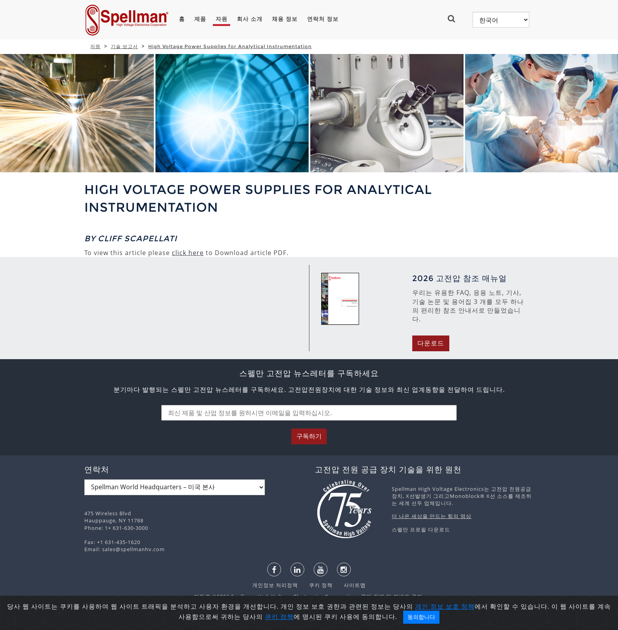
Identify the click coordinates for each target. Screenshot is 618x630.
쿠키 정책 (317, 585)
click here (188, 252)
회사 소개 (249, 18)
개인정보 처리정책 (276, 585)
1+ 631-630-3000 (126, 527)
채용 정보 (285, 18)
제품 (200, 18)
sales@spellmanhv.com (133, 549)
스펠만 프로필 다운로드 (421, 529)
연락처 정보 (323, 18)
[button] (455, 18)
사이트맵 (350, 585)
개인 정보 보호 (438, 621)
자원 (221, 18)
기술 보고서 (124, 46)
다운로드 (430, 343)
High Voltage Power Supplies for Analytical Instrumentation (230, 46)
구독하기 (309, 436)
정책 (468, 621)
